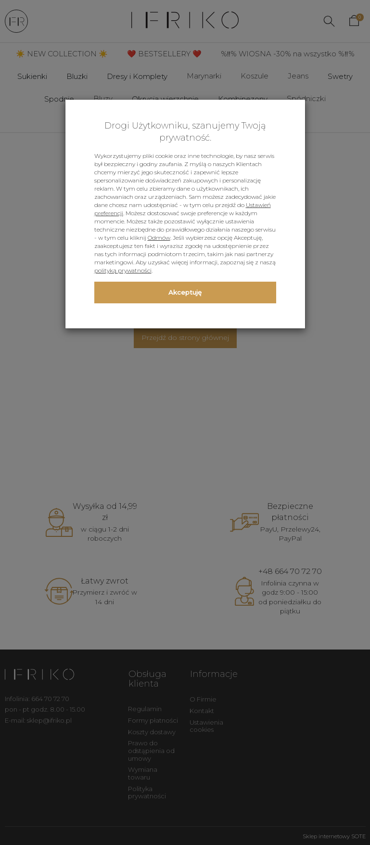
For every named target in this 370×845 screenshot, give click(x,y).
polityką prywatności (123, 270)
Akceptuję (185, 292)
